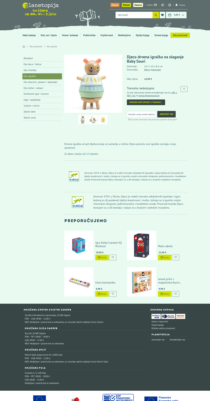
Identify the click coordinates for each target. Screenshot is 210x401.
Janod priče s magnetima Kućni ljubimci (165, 262)
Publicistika (89, 35)
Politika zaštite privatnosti (163, 310)
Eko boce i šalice (32, 64)
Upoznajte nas (158, 321)
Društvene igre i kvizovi (36, 93)
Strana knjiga (161, 35)
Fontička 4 (29, 354)
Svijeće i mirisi (32, 105)
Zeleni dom (29, 111)
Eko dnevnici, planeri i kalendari (40, 82)
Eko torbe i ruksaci (33, 88)
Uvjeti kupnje (157, 306)
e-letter (151, 5)
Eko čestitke (30, 70)
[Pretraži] (156, 15)
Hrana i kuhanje (70, 35)
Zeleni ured (30, 117)
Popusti (115, 5)
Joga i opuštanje (32, 99)
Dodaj (93, 248)
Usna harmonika (97, 264)
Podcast (126, 5)
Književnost (107, 35)
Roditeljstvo (124, 35)
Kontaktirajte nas (177, 321)
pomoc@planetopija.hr (149, 95)
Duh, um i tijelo (49, 35)
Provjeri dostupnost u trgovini (146, 102)
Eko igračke (52, 46)
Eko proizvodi (180, 35)
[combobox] (134, 15)
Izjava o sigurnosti (159, 303)
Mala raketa (157, 237)
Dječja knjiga (142, 35)
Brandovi (28, 58)
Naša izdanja (29, 35)
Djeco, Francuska (152, 69)
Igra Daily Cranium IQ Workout (106, 237)
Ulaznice (138, 5)
